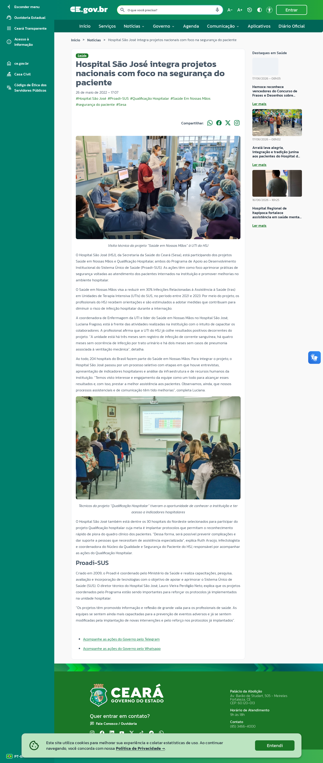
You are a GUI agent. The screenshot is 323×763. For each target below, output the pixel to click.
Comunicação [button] (223, 26)
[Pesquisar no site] (170, 9)
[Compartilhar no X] (228, 123)
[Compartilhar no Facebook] (219, 123)
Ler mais (259, 104)
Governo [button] (164, 26)
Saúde (82, 55)
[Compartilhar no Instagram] (237, 123)
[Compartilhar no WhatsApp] (210, 123)
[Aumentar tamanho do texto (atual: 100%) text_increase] (240, 10)
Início (85, 26)
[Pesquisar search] (122, 9)
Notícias (94, 40)
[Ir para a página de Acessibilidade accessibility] (269, 10)
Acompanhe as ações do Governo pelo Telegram (121, 639)
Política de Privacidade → (140, 748)
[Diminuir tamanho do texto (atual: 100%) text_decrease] (230, 10)
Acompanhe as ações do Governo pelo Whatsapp (122, 648)
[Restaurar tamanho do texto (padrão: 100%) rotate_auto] (250, 10)
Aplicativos (259, 26)
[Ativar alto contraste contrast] (259, 10)
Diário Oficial (292, 26)
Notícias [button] (134, 26)
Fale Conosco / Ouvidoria (116, 723)
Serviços (107, 26)
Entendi (275, 745)
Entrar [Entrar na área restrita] (292, 10)
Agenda (191, 26)
